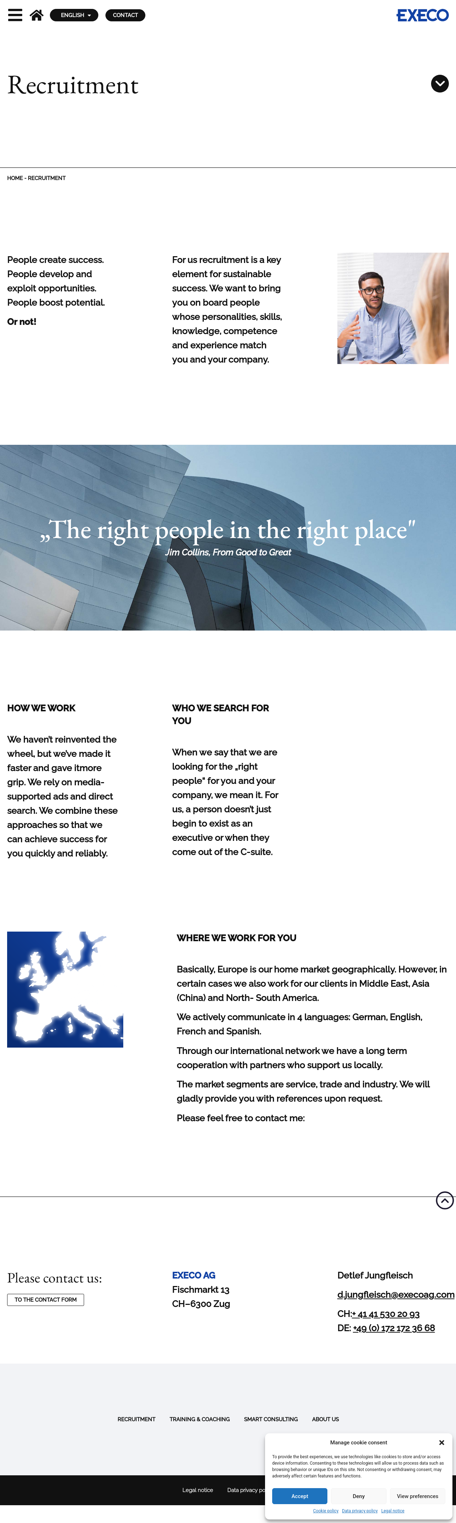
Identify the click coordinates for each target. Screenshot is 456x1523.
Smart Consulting (271, 1419)
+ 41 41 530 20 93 (386, 1313)
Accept (299, 1496)
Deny (359, 1496)
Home (15, 178)
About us (325, 1419)
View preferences (417, 1496)
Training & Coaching (200, 1419)
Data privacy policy (360, 1510)
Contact (125, 15)
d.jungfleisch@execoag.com (396, 1294)
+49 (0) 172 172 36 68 (394, 1328)
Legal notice (392, 1510)
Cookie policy (325, 1510)
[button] (441, 1442)
